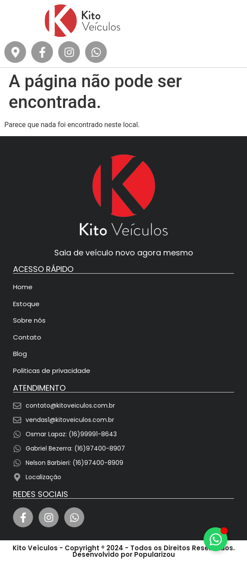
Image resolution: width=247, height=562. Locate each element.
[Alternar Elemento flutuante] (215, 539)
